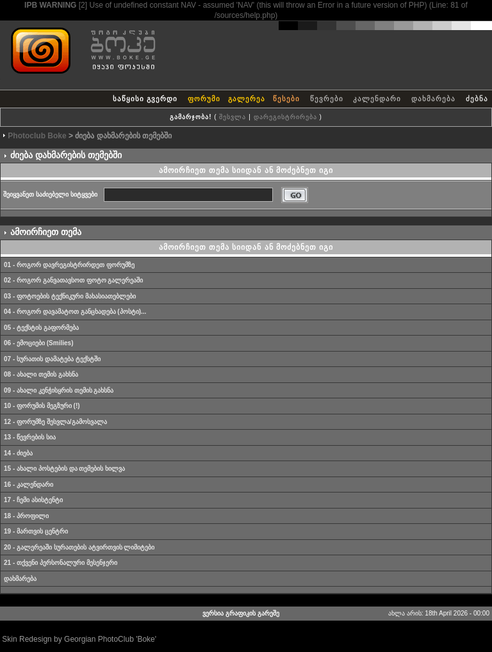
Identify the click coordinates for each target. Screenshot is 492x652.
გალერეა (246, 98)
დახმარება (433, 98)
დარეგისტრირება (285, 116)
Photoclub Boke (37, 135)
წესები (286, 98)
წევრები (326, 98)
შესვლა (232, 116)
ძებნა (477, 98)
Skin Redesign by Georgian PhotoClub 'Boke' (79, 639)
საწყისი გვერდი (145, 98)
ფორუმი (204, 98)
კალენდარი (377, 98)
